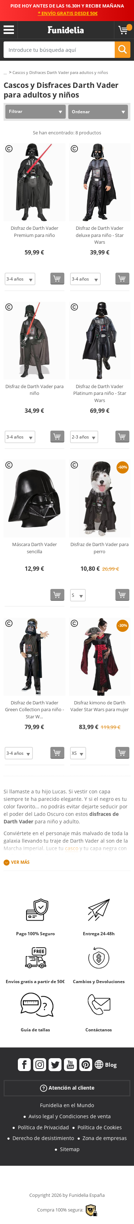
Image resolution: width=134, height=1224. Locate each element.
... (5, 72)
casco (71, 848)
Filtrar (15, 111)
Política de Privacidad (43, 1127)
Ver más (20, 862)
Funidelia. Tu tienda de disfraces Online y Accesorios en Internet (66, 30)
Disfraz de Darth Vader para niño (34, 390)
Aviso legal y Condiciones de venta (70, 1116)
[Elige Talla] (20, 279)
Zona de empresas (105, 1138)
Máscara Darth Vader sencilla (34, 548)
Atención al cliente (67, 1088)
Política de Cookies (100, 1127)
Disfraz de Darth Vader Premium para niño (34, 231)
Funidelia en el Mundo (67, 1105)
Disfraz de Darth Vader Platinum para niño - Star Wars (99, 393)
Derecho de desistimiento (43, 1138)
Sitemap (70, 1149)
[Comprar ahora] (57, 278)
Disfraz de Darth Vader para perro (99, 548)
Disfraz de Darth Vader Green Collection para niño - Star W (34, 709)
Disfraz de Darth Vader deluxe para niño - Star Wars (100, 235)
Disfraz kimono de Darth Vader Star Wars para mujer (99, 706)
